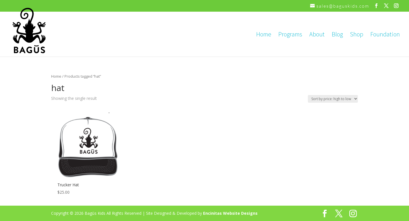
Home (263, 35)
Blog (337, 35)
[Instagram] (396, 5)
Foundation (385, 35)
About (317, 35)
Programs (290, 35)
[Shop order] (333, 99)
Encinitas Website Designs (230, 213)
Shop (356, 35)
